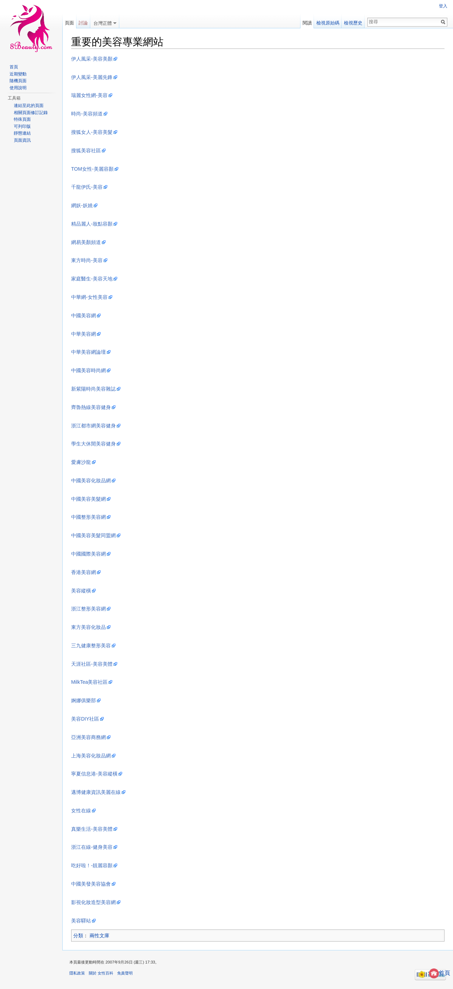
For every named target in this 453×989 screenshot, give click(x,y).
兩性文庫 (99, 935)
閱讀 (307, 22)
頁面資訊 (22, 140)
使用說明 (18, 87)
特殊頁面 (22, 119)
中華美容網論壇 (88, 352)
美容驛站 (81, 920)
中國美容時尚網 (88, 370)
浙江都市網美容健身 (93, 425)
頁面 (69, 22)
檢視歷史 (353, 22)
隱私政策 (77, 973)
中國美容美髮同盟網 (93, 535)
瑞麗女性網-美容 (89, 95)
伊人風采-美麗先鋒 (92, 77)
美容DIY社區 (85, 719)
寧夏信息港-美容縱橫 (94, 774)
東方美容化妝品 (88, 627)
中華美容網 (83, 334)
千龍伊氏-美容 (87, 187)
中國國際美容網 (88, 554)
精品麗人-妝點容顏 (92, 224)
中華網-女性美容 (89, 297)
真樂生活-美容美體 (92, 829)
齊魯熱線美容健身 (91, 407)
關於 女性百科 (101, 973)
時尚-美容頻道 (87, 113)
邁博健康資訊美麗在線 (96, 792)
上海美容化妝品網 (91, 755)
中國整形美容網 (88, 517)
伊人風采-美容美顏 (92, 59)
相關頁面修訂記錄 (31, 112)
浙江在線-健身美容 (92, 847)
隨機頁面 (18, 80)
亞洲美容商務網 (88, 737)
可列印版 (22, 126)
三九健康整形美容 (91, 645)
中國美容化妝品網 (91, 480)
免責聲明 (125, 973)
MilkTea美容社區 (89, 682)
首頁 (439, 973)
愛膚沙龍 (81, 462)
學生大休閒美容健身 (93, 444)
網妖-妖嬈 (82, 205)
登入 (443, 6)
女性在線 (81, 810)
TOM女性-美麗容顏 (92, 169)
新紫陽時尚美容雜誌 (93, 389)
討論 (83, 22)
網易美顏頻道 (86, 242)
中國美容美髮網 (88, 499)
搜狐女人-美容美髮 (92, 132)
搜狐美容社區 (86, 150)
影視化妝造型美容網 (93, 902)
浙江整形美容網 (88, 609)
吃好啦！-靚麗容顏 (92, 865)
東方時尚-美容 (87, 260)
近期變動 (18, 74)
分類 (78, 935)
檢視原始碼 (327, 22)
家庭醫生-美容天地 (92, 279)
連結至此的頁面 (29, 105)
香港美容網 (83, 572)
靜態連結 (22, 133)
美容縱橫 (81, 590)
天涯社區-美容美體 (92, 664)
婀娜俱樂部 (83, 700)
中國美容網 (83, 315)
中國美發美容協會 (91, 884)
